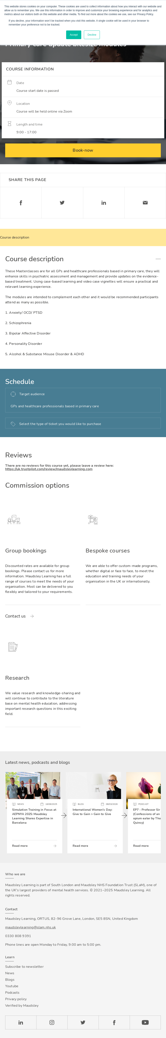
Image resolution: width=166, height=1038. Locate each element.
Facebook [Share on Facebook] (21, 202)
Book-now (83, 150)
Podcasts (12, 992)
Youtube (11, 986)
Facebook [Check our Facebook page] (114, 1022)
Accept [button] (74, 34)
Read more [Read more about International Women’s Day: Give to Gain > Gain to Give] (80, 846)
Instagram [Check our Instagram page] (51, 1022)
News (9, 973)
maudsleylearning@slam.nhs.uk (30, 927)
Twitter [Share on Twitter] (62, 202)
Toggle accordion (158, 259)
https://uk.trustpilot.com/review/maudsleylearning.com (49, 469)
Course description (14, 237)
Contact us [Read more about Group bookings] (15, 616)
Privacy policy (16, 999)
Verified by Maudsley (21, 1005)
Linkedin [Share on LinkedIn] (103, 202)
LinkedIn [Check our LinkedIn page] (20, 1022)
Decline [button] (92, 34)
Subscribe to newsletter (24, 966)
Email (145, 202)
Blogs (9, 979)
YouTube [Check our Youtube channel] (145, 1022)
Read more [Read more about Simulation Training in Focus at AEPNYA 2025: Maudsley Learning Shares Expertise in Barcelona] (20, 846)
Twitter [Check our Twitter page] (83, 1022)
